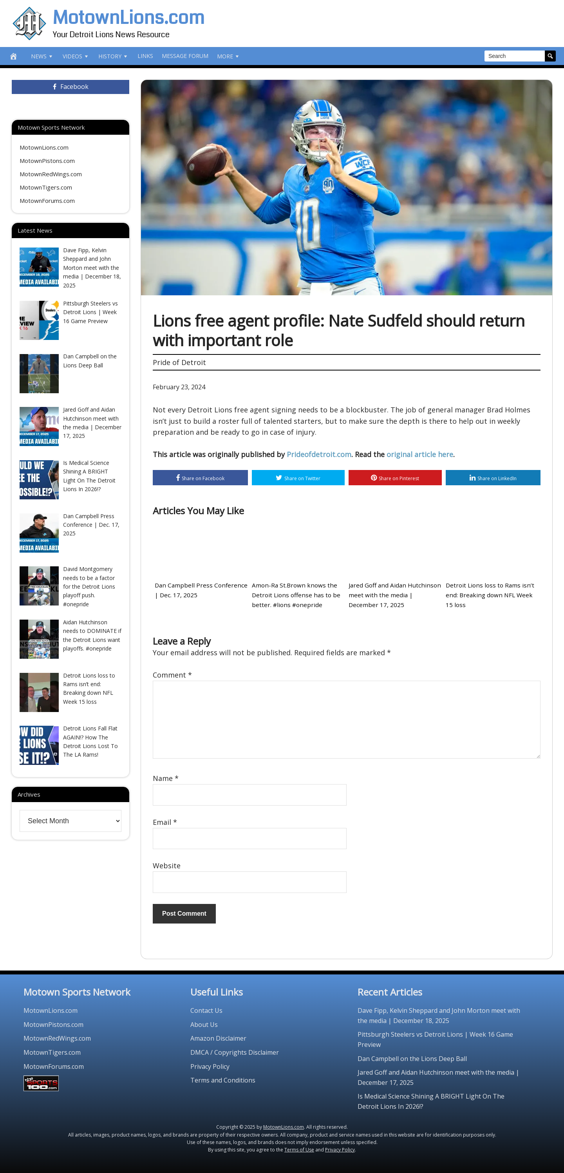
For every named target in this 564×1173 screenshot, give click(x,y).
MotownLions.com (128, 18)
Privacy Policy (210, 1066)
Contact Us (206, 1010)
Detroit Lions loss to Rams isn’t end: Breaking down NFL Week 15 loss (491, 595)
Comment (172, 675)
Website (167, 865)
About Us (204, 1024)
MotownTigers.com (46, 187)
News (42, 56)
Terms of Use (299, 1149)
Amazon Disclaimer (218, 1038)
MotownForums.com (47, 200)
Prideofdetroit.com (319, 454)
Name (166, 778)
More (228, 56)
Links (145, 56)
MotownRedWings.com (51, 174)
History (113, 56)
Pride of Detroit (179, 362)
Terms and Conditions (222, 1079)
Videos (76, 56)
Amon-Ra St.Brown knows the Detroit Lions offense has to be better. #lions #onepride (294, 595)
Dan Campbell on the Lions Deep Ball (412, 1058)
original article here (420, 454)
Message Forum (185, 56)
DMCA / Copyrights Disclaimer (234, 1052)
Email (165, 821)
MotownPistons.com (47, 160)
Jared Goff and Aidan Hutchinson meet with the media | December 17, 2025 (394, 595)
